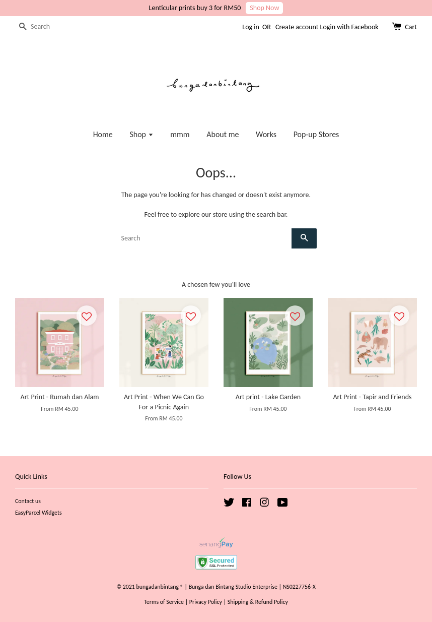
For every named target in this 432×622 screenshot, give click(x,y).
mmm (179, 134)
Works (266, 134)
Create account (296, 27)
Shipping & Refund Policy (258, 601)
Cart (411, 27)
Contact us (28, 501)
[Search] (45, 27)
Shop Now (264, 8)
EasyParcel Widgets (38, 512)
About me (222, 134)
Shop (141, 134)
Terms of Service (164, 601)
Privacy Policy (205, 601)
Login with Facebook (349, 27)
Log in (250, 27)
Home (103, 134)
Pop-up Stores (316, 134)
